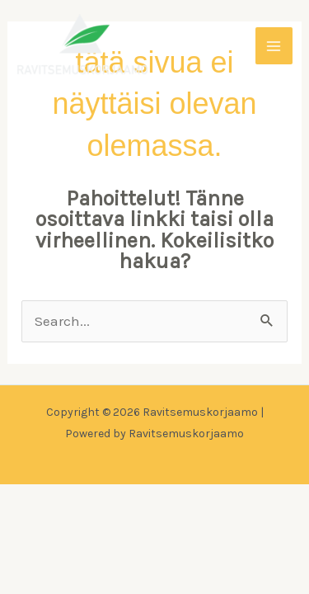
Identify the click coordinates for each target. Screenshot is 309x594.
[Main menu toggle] (274, 46)
